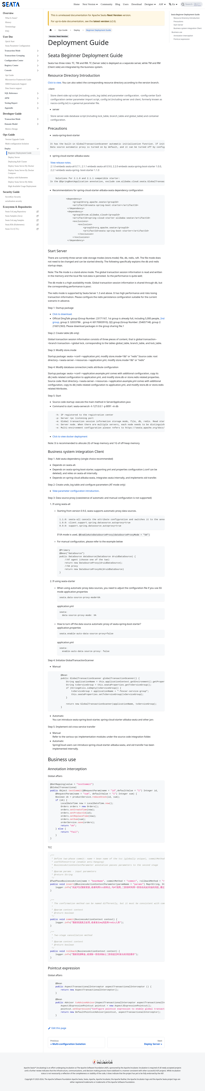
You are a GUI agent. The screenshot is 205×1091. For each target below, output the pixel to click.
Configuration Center (14, 60)
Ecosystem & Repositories (17, 206)
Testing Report (11, 103)
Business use (177, 32)
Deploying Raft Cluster (17, 162)
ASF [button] (161, 4)
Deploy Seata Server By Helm (20, 182)
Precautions (178, 21)
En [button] (172, 4)
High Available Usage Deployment (22, 186)
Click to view (54, 82)
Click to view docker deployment (70, 436)
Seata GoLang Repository (21, 212)
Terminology (10, 27)
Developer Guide (12, 113)
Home (77, 4)
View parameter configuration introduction (76, 490)
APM (7, 98)
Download (136, 4)
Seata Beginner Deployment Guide (186, 14)
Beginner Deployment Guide (19, 153)
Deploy (8, 149)
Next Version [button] (89, 4)
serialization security (13, 201)
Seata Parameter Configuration (17, 46)
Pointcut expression (182, 39)
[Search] (191, 4)
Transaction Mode (12, 51)
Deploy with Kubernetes (18, 178)
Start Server (178, 25)
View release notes (60, 162)
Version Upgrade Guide (14, 139)
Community (106, 4)
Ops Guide (9, 134)
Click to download (62, 314)
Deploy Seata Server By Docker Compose (21, 171)
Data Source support (13, 88)
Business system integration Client (188, 28)
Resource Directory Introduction (187, 18)
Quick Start (9, 41)
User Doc (8, 36)
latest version (101, 21)
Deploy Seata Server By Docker (21, 166)
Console (8, 70)
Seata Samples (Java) (21, 216)
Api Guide (9, 75)
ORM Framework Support (16, 84)
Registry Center (11, 65)
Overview (8, 13)
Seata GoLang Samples (21, 220)
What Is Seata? (11, 18)
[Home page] (50, 30)
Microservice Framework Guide (18, 80)
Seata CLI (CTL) (21, 229)
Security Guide (11, 192)
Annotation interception (183, 35)
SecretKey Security (13, 197)
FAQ (7, 31)
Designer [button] (149, 4)
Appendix (9, 108)
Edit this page (57, 1028)
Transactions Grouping (15, 56)
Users (126, 4)
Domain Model (11, 124)
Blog (117, 4)
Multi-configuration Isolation (17, 144)
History (8, 22)
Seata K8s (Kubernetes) (21, 225)
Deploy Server (14, 157)
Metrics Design (11, 129)
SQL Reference (11, 93)
